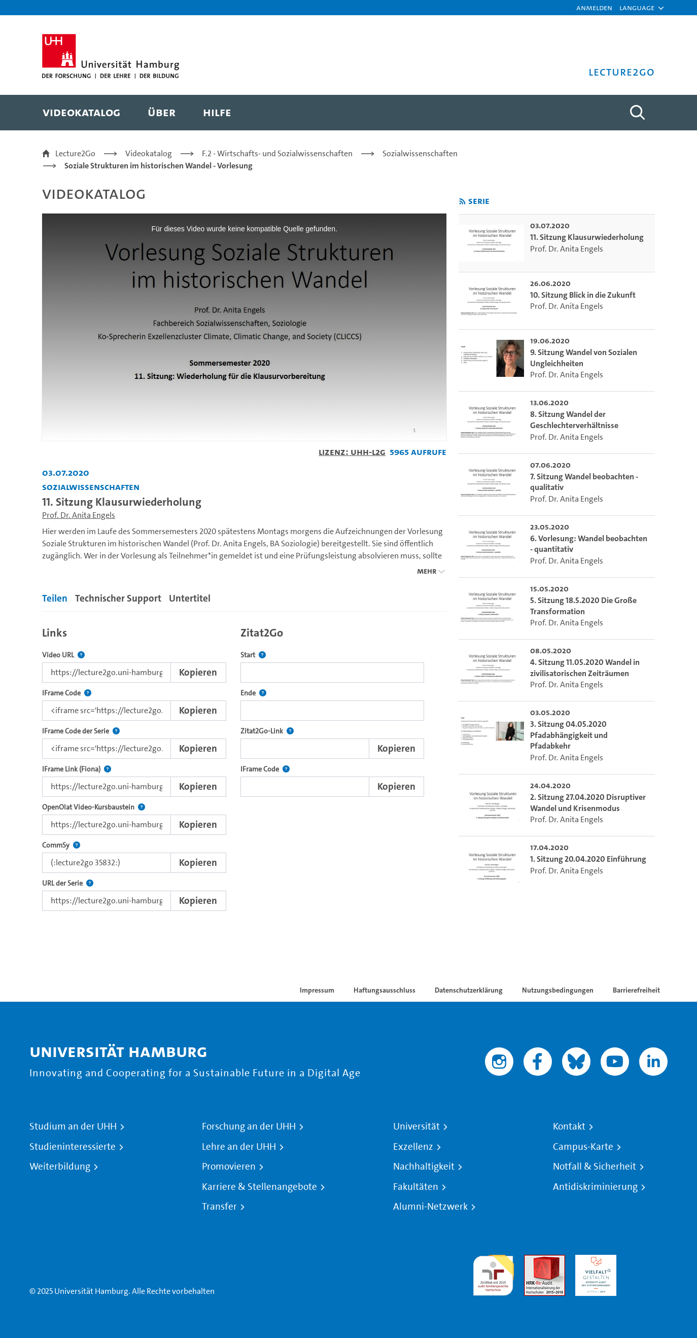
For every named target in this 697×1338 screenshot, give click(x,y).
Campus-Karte (583, 1146)
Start (253, 655)
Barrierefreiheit (636, 990)
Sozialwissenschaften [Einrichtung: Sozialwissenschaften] (91, 486)
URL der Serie (67, 883)
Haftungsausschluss (384, 990)
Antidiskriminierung (595, 1186)
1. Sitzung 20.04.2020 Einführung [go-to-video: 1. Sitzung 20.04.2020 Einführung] (588, 859)
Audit (533, 1260)
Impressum (317, 990)
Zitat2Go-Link (267, 731)
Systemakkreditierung (647, 1260)
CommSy (61, 845)
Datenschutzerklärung (469, 990)
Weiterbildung (59, 1166)
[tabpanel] (244, 766)
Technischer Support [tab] (118, 598)
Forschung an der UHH (249, 1126)
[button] (636, 8)
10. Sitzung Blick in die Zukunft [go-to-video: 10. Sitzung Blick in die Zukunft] (583, 295)
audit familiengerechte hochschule (493, 1272)
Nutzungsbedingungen (558, 990)
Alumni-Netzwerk (430, 1206)
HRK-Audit (593, 1260)
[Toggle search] (637, 112)
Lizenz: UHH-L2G (352, 451)
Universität (416, 1126)
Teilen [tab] (54, 598)
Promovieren (229, 1166)
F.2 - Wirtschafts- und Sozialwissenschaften (277, 153)
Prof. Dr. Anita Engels (78, 515)
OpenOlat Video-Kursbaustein (93, 807)
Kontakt (569, 1126)
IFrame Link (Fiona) (76, 769)
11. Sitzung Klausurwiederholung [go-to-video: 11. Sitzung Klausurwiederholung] (587, 237)
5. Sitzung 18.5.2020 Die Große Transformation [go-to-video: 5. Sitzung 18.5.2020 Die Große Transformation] (583, 606)
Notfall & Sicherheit (594, 1166)
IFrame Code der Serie (81, 731)
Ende (253, 693)
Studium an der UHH (73, 1126)
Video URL (63, 655)
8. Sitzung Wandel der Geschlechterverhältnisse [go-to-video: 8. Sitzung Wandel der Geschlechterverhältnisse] (574, 420)
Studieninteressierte (72, 1146)
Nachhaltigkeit (424, 1166)
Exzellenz (413, 1146)
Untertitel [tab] (190, 598)
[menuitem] (81, 112)
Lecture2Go (75, 153)
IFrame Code (66, 693)
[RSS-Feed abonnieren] (462, 201)
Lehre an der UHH (239, 1146)
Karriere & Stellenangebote (259, 1186)
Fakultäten (415, 1186)
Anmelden (594, 7)
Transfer (219, 1206)
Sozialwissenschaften (420, 153)
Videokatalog (148, 153)
